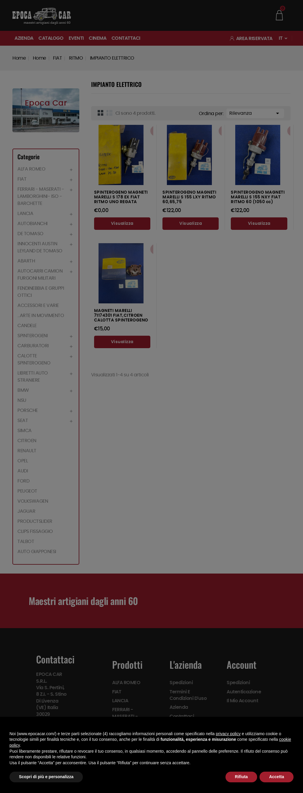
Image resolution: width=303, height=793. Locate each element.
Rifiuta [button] (241, 776)
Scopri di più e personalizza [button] (46, 776)
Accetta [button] (276, 776)
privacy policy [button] (228, 733)
